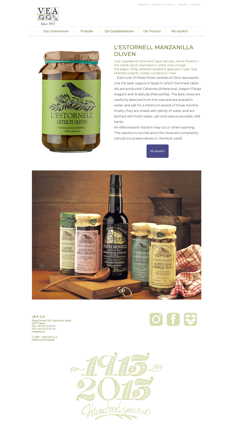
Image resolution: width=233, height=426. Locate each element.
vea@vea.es (38, 331)
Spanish (156, 5)
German (182, 5)
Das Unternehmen (56, 31)
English (143, 5)
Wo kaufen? (180, 31)
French (169, 5)
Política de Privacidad (43, 340)
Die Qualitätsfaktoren (119, 31)
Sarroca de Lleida (62, 320)
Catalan (195, 5)
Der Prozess (152, 31)
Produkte (87, 31)
